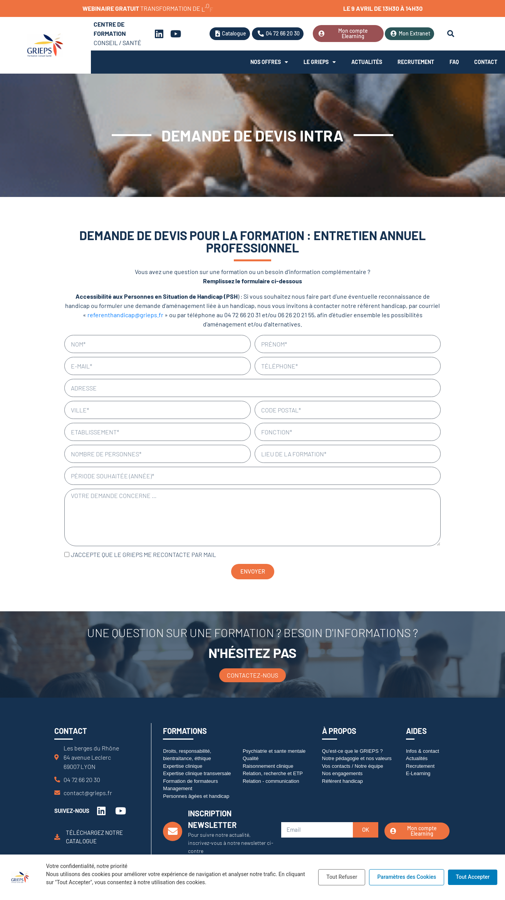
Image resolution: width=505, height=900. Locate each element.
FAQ (454, 62)
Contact (485, 62)
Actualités (366, 62)
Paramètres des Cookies (406, 877)
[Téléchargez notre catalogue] (57, 837)
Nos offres (269, 62)
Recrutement (416, 62)
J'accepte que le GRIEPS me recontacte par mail (143, 554)
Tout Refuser (341, 877)
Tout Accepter (473, 877)
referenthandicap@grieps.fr (125, 314)
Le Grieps (320, 62)
